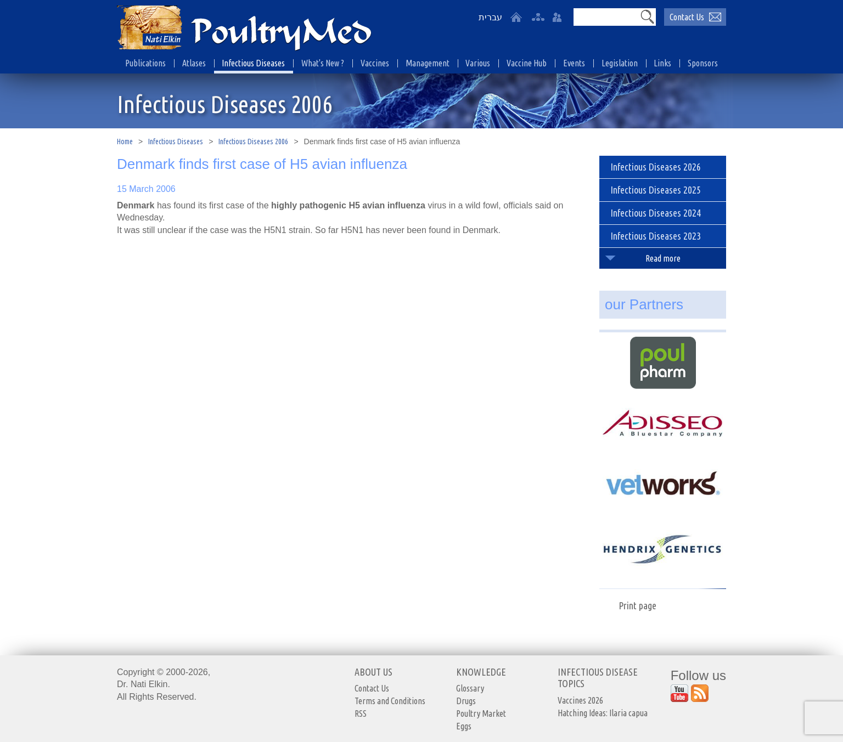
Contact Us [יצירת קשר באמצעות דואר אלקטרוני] (687, 17)
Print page (637, 605)
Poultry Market (481, 713)
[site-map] (538, 17)
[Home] (516, 17)
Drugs (466, 701)
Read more (663, 258)
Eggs (463, 726)
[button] (647, 16)
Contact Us (372, 688)
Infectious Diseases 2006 (253, 141)
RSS (361, 713)
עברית (490, 17)
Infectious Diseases (175, 141)
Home (125, 141)
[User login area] (557, 17)
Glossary (470, 688)
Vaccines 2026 (580, 700)
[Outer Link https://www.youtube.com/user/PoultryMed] (679, 693)
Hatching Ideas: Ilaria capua (603, 713)
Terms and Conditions (390, 701)
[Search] (606, 17)
